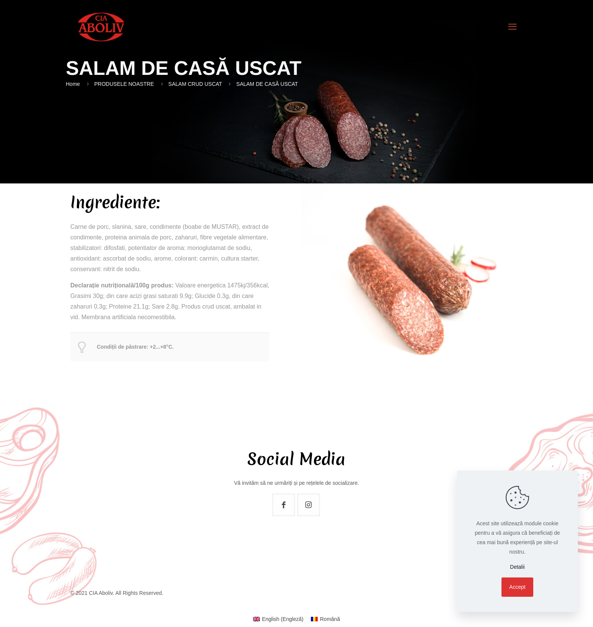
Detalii (517, 567)
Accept (517, 587)
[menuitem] (278, 619)
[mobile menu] (512, 26)
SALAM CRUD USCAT (195, 84)
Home (73, 84)
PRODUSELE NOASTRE (124, 84)
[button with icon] (283, 505)
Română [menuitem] (330, 619)
